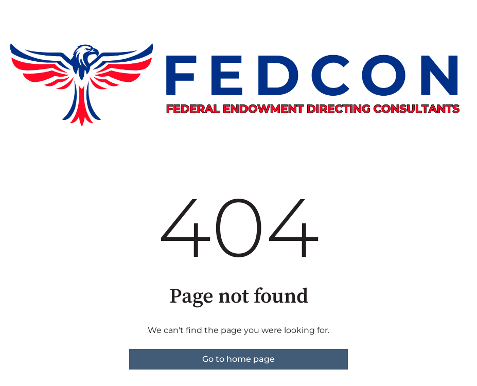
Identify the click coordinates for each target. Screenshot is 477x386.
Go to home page (238, 359)
